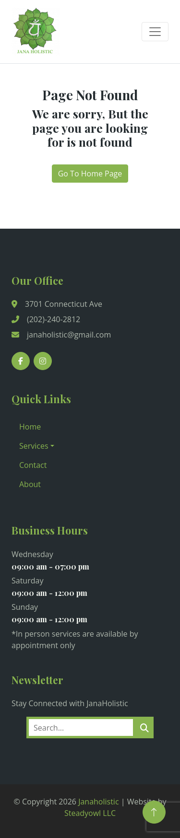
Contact (33, 465)
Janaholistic (98, 801)
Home (30, 426)
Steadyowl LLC (90, 813)
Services (33, 446)
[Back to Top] (154, 812)
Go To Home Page (90, 173)
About (30, 484)
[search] (144, 727)
